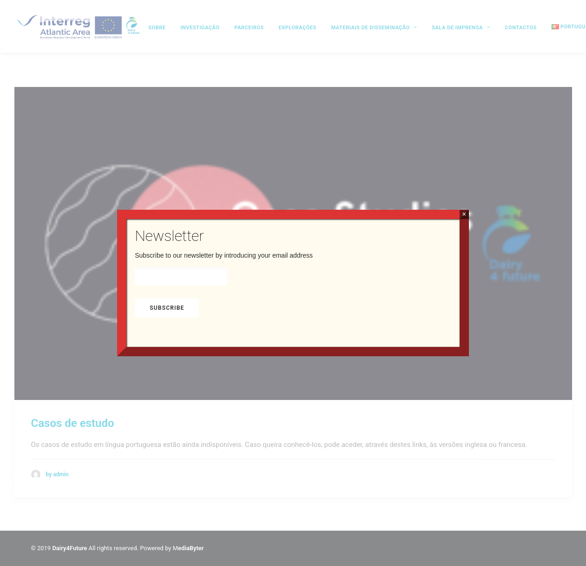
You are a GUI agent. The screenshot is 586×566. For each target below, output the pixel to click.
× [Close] (464, 214)
